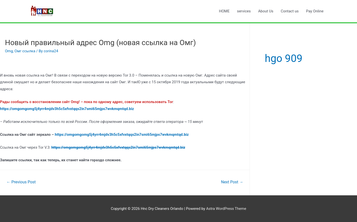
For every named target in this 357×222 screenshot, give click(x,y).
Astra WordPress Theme (226, 208)
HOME (224, 11)
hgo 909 (283, 58)
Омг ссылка (25, 51)
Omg (9, 51)
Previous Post (21, 182)
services (244, 11)
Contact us (289, 11)
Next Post (232, 182)
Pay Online (315, 11)
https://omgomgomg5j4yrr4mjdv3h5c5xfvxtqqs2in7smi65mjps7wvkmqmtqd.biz (122, 134)
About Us (265, 11)
